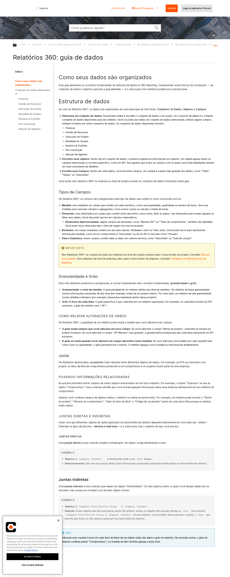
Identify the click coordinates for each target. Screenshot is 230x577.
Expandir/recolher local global (215, 44)
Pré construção (27, 123)
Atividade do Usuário (30, 113)
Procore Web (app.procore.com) (65, 44)
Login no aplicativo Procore (197, 8)
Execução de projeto (30, 108)
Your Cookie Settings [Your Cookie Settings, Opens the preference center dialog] (33, 565)
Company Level (123, 44)
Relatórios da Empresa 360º (153, 44)
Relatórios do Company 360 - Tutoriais (196, 44)
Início (23, 44)
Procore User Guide (98, 44)
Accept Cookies (32, 556)
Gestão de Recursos (30, 103)
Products (37, 44)
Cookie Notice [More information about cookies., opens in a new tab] (31, 550)
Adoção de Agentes (30, 128)
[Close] (58, 520)
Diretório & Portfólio (29, 118)
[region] (32, 545)
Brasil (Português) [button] (144, 8)
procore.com (118, 8)
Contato (172, 8)
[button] (156, 27)
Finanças (23, 98)
